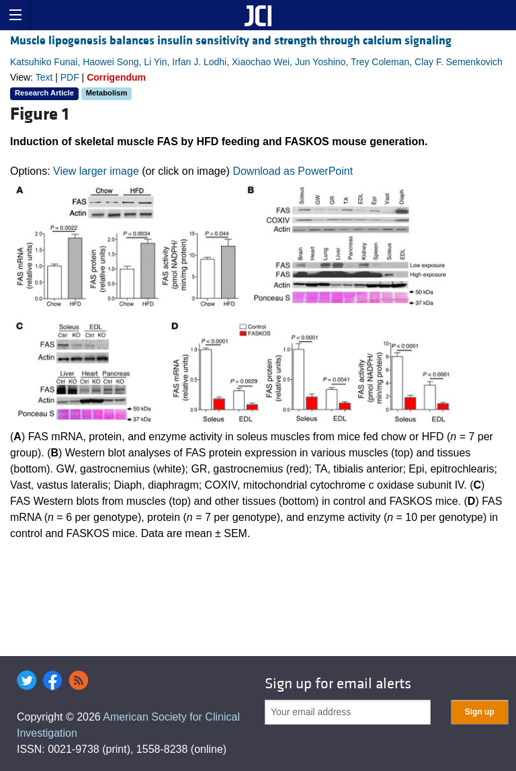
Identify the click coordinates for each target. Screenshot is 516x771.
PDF (69, 77)
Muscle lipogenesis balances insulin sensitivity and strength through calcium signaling (231, 40)
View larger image (96, 171)
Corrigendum (116, 77)
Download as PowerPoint (292, 171)
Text (44, 77)
